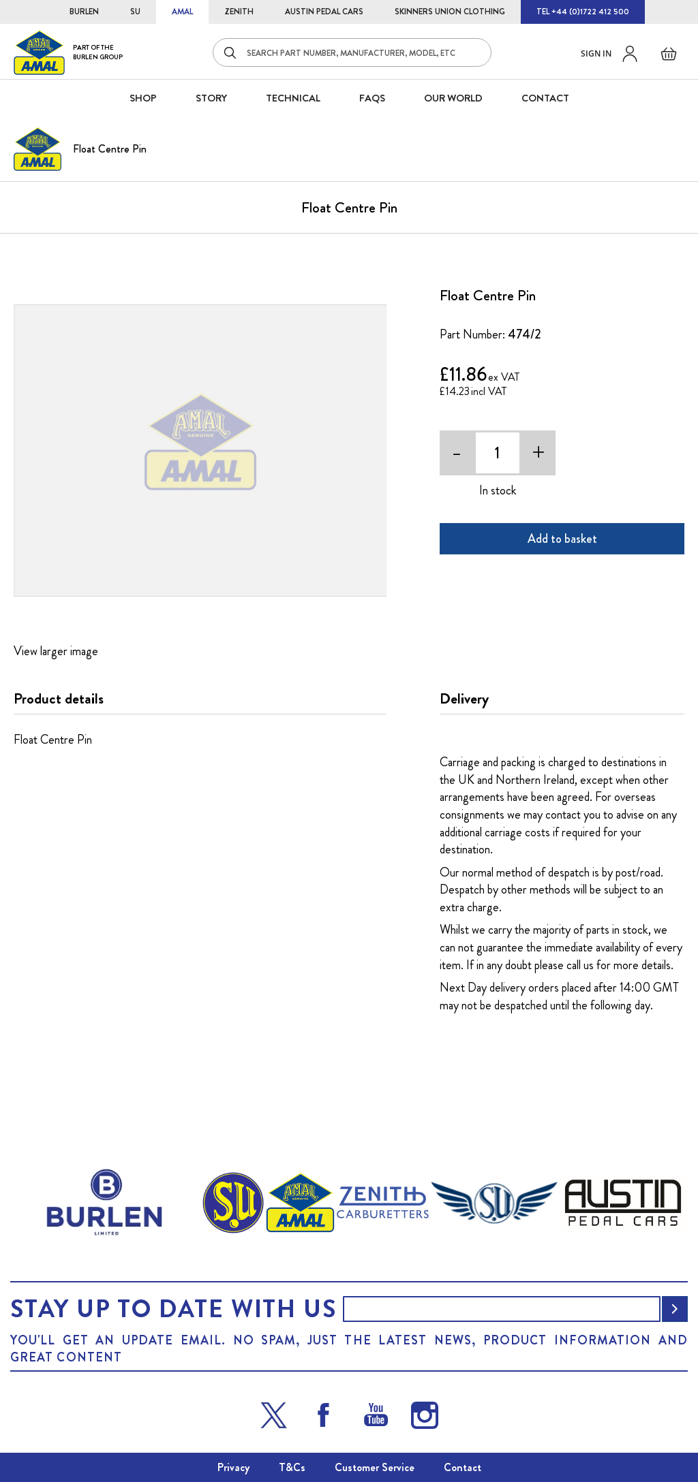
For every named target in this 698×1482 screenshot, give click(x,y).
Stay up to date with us (173, 1309)
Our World (453, 98)
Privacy (233, 1467)
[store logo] (68, 52)
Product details (59, 699)
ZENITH (239, 11)
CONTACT (545, 98)
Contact (462, 1467)
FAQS (372, 98)
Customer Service (374, 1467)
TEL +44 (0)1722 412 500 (582, 11)
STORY (211, 98)
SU (135, 11)
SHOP (143, 98)
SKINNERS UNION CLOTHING (450, 11)
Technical (293, 98)
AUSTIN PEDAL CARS (324, 11)
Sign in (596, 53)
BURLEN (84, 11)
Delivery (464, 699)
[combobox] (352, 52)
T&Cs (292, 1467)
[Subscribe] (675, 1309)
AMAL (182, 11)
